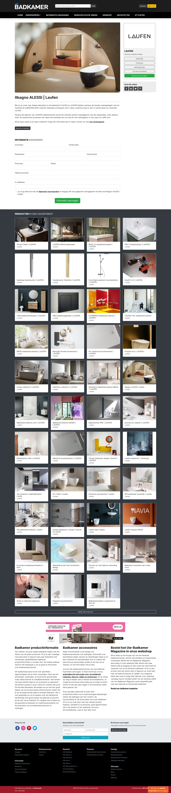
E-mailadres (20, 182)
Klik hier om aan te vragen (158, 789)
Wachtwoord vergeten (22, 755)
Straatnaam (19, 154)
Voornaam (19, 145)
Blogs (112, 772)
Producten (139, 63)
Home (20, 15)
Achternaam (74, 145)
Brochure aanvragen (119, 730)
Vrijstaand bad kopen (118, 760)
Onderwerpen (32, 15)
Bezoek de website (22, 128)
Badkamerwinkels (116, 769)
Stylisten (140, 15)
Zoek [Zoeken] (93, 6)
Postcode (19, 163)
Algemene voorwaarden (22, 763)
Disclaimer (18, 766)
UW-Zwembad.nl (68, 769)
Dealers (113, 775)
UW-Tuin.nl (66, 760)
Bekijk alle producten (85, 612)
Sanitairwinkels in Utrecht (95, 755)
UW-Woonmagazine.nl (70, 766)
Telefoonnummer (22, 173)
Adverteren (42, 752)
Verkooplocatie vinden (85, 15)
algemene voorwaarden (49, 191)
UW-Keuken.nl (67, 757)
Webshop (107, 15)
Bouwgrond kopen (116, 755)
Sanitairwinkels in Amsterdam (96, 752)
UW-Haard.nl (67, 755)
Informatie (139, 59)
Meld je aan (85, 737)
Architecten (123, 15)
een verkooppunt (96, 122)
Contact (41, 755)
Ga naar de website (139, 71)
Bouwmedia (38, 788)
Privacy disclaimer (21, 769)
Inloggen (17, 752)
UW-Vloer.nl (67, 763)
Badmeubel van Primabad (119, 757)
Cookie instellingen (21, 772)
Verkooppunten (139, 67)
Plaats (53, 163)
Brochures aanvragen (139, 76)
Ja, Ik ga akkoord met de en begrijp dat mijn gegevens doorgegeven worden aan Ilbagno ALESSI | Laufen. (68, 192)
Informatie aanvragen (57, 15)
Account (143, 6)
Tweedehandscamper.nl (118, 752)
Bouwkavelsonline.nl (69, 772)
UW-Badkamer (67, 752)
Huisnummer (92, 154)
